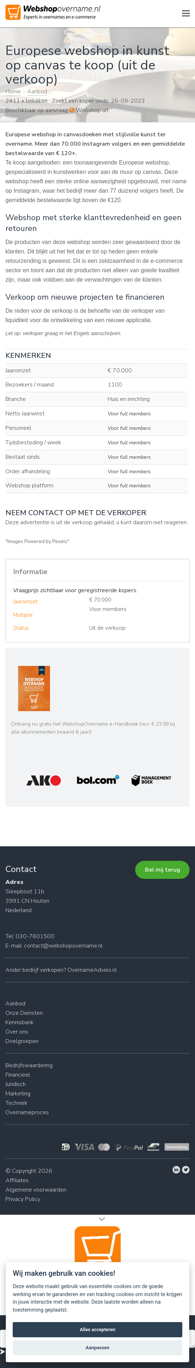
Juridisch (15, 1084)
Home (13, 91)
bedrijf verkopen (42, 970)
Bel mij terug (162, 870)
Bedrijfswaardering (29, 1065)
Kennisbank (19, 1022)
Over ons (16, 1032)
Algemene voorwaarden (35, 1190)
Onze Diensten (24, 1013)
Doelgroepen (21, 1041)
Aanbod (37, 91)
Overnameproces (27, 1112)
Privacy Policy (22, 1199)
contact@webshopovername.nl (63, 946)
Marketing (17, 1094)
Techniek (16, 1103)
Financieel (17, 1075)
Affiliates (17, 1180)
